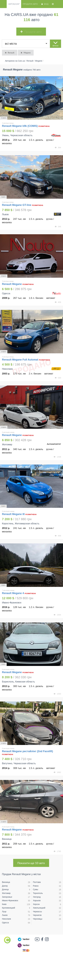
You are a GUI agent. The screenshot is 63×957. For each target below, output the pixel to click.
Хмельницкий (39, 908)
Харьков (37, 900)
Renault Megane (12, 284)
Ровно (35, 886)
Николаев (6, 919)
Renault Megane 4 (13, 593)
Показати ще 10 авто (31, 863)
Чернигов (37, 915)
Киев (4, 904)
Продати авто (30, 4)
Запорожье (7, 897)
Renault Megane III (13, 514)
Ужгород (37, 897)
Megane (25, 52)
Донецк (5, 889)
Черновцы (37, 919)
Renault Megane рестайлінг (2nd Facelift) (27, 751)
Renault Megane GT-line (16, 205)
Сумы (35, 889)
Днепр (5, 886)
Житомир (6, 893)
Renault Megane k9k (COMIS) (20, 126)
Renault (9, 52)
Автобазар (13, 4)
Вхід (44, 4)
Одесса (5, 922)
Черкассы (37, 911)
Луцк (4, 911)
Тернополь (38, 893)
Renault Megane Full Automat (20, 359)
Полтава (37, 882)
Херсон (36, 904)
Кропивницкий (8, 908)
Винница (6, 882)
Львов (5, 915)
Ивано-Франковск (10, 900)
